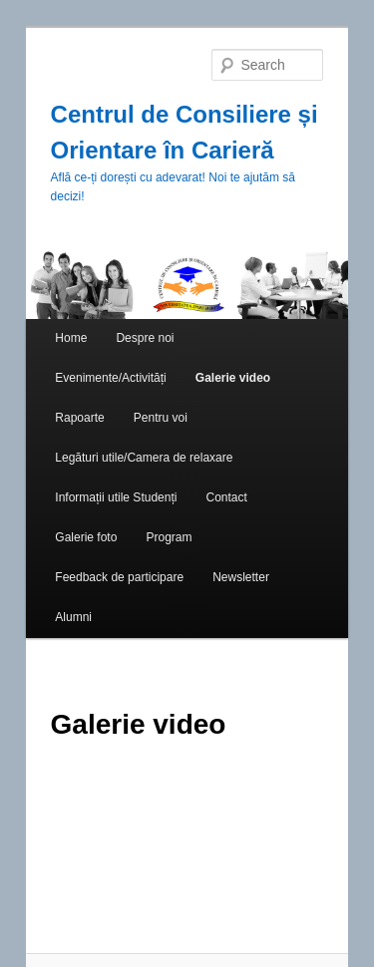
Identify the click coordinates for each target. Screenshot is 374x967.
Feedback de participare (119, 577)
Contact (226, 497)
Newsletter (240, 577)
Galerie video (232, 378)
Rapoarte (79, 418)
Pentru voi (160, 418)
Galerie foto (86, 537)
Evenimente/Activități (110, 378)
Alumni (73, 617)
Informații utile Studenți (116, 497)
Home (71, 338)
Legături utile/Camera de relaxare (143, 458)
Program (168, 537)
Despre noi (145, 338)
